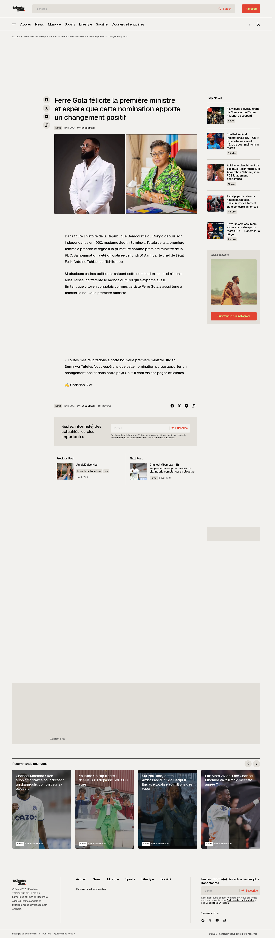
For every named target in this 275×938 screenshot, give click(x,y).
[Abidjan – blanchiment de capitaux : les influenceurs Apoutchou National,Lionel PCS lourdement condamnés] (215, 172)
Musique (113, 879)
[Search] (226, 9)
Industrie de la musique (94, 471)
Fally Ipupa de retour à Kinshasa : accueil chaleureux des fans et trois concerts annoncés (242, 201)
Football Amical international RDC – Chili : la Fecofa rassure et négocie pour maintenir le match (243, 141)
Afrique (231, 184)
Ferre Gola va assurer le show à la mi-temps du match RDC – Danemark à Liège (243, 229)
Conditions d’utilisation (163, 437)
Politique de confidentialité (131, 437)
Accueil (15, 36)
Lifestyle (147, 879)
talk (111, 471)
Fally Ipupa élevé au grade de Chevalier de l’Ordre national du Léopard (243, 112)
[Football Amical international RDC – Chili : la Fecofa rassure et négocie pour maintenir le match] (215, 141)
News (58, 127)
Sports (130, 879)
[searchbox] (124, 9)
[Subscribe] (179, 428)
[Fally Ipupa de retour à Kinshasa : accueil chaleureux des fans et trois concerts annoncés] (215, 203)
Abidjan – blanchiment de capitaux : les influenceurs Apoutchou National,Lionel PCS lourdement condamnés (243, 172)
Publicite (46, 933)
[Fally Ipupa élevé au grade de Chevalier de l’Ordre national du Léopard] (215, 115)
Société (165, 879)
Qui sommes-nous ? (64, 933)
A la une (232, 153)
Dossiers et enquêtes (91, 889)
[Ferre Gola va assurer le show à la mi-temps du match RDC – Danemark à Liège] (215, 230)
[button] (14, 24)
